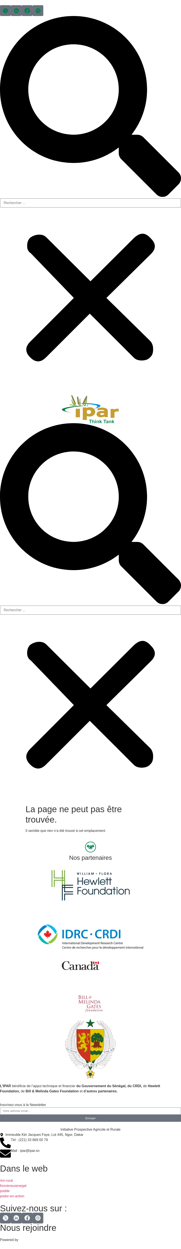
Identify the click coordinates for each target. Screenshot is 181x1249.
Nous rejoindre (28, 1228)
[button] (90, 107)
